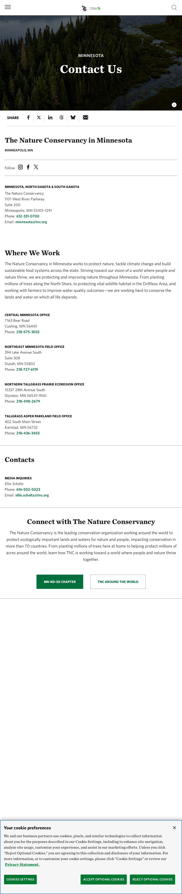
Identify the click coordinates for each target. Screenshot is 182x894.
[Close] (174, 827)
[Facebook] (28, 118)
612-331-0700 (27, 216)
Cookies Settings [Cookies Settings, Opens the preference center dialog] (20, 879)
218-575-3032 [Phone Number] (28, 332)
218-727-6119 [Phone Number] (27, 369)
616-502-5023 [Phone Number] (28, 489)
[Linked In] (50, 118)
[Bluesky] (73, 118)
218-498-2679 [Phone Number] (28, 401)
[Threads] (62, 118)
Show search (174, 7)
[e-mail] (85, 118)
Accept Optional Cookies (103, 879)
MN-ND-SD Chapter (60, 582)
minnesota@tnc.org (31, 222)
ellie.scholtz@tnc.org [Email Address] (32, 495)
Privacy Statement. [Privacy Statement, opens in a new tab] (22, 864)
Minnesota (91, 55)
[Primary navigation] (8, 7)
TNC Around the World (118, 582)
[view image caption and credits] (174, 103)
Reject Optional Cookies (152, 879)
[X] (39, 118)
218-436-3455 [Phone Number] (28, 433)
